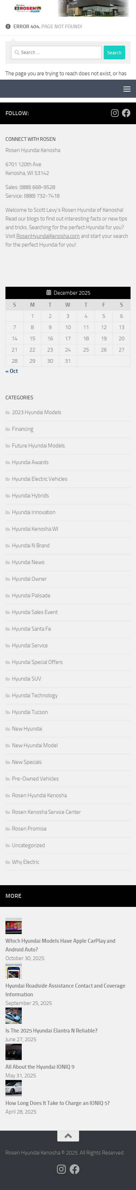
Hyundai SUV (26, 679)
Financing (22, 429)
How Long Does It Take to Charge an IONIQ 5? (57, 1103)
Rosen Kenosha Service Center (46, 812)
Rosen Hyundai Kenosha (39, 795)
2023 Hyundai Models (36, 412)
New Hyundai (27, 729)
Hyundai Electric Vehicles (39, 479)
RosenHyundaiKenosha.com (48, 236)
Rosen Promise (29, 828)
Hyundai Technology (35, 695)
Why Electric (25, 862)
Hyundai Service (30, 645)
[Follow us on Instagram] (114, 113)
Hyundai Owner (29, 579)
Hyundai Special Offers (37, 662)
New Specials (27, 762)
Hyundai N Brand (31, 545)
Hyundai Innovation (33, 512)
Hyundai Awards (30, 462)
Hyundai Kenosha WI (35, 529)
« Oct (11, 371)
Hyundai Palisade (31, 595)
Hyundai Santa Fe (31, 629)
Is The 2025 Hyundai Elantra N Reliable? (51, 1030)
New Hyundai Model (35, 745)
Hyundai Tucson (30, 712)
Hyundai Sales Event (35, 612)
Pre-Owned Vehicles (35, 778)
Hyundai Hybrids (30, 495)
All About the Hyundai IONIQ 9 (39, 1067)
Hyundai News (28, 562)
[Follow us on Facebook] (126, 113)
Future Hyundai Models (38, 445)
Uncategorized (28, 845)
